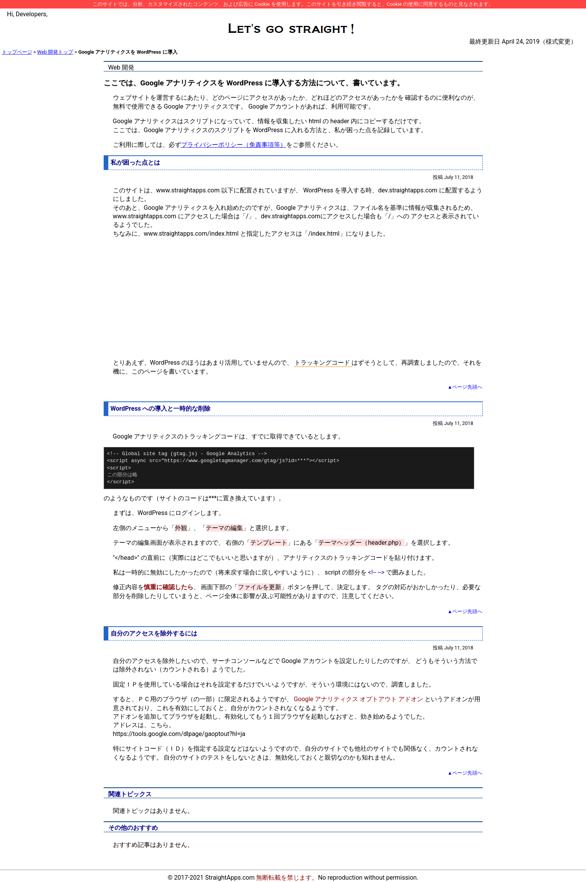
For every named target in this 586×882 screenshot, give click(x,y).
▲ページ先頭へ (465, 387)
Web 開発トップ (55, 52)
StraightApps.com (230, 877)
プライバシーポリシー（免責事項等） (233, 144)
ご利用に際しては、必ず (147, 144)
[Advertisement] (293, 298)
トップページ (17, 52)
